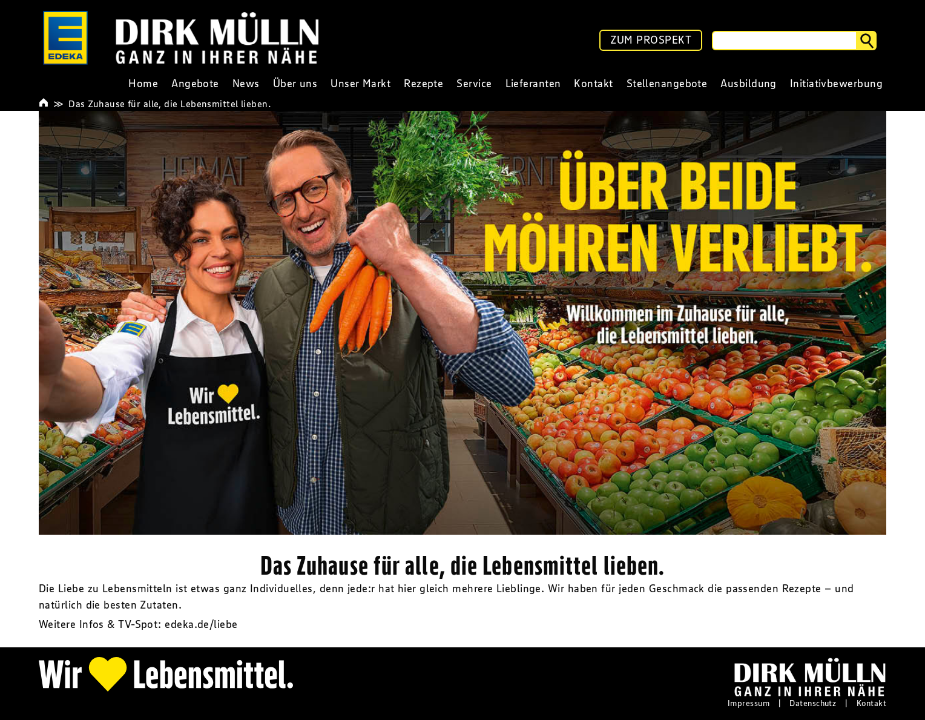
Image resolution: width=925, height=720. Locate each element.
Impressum (748, 703)
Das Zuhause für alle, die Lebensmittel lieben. (169, 103)
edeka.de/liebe (201, 624)
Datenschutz (812, 703)
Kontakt (871, 703)
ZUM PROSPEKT (650, 40)
